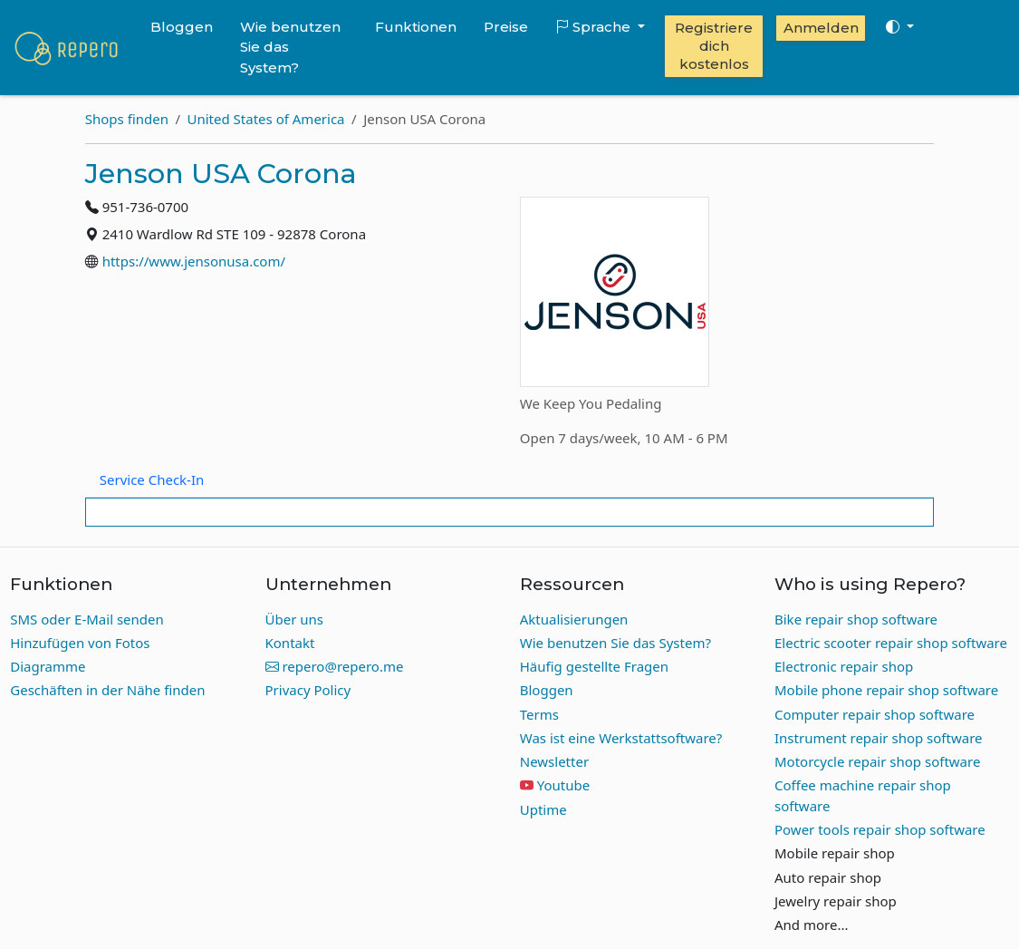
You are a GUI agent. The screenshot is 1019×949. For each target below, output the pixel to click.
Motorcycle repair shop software (877, 761)
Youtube (563, 785)
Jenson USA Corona (221, 173)
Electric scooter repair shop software (890, 643)
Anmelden (821, 27)
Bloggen (181, 26)
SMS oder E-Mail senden (87, 619)
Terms (539, 714)
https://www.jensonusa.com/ (193, 261)
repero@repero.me (334, 666)
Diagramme (47, 666)
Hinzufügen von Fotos (79, 643)
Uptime (543, 809)
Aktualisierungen (574, 619)
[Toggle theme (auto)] (899, 27)
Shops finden (126, 119)
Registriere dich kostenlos (714, 46)
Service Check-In (152, 479)
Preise (506, 26)
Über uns (294, 619)
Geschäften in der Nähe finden (107, 690)
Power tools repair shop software (879, 829)
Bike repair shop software (855, 619)
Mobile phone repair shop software (886, 690)
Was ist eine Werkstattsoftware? (621, 738)
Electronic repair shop (843, 666)
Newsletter (554, 761)
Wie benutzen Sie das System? (290, 47)
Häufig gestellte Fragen (594, 666)
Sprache (594, 26)
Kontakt (290, 643)
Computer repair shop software (874, 714)
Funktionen (416, 26)
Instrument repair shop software (878, 738)
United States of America (266, 119)
